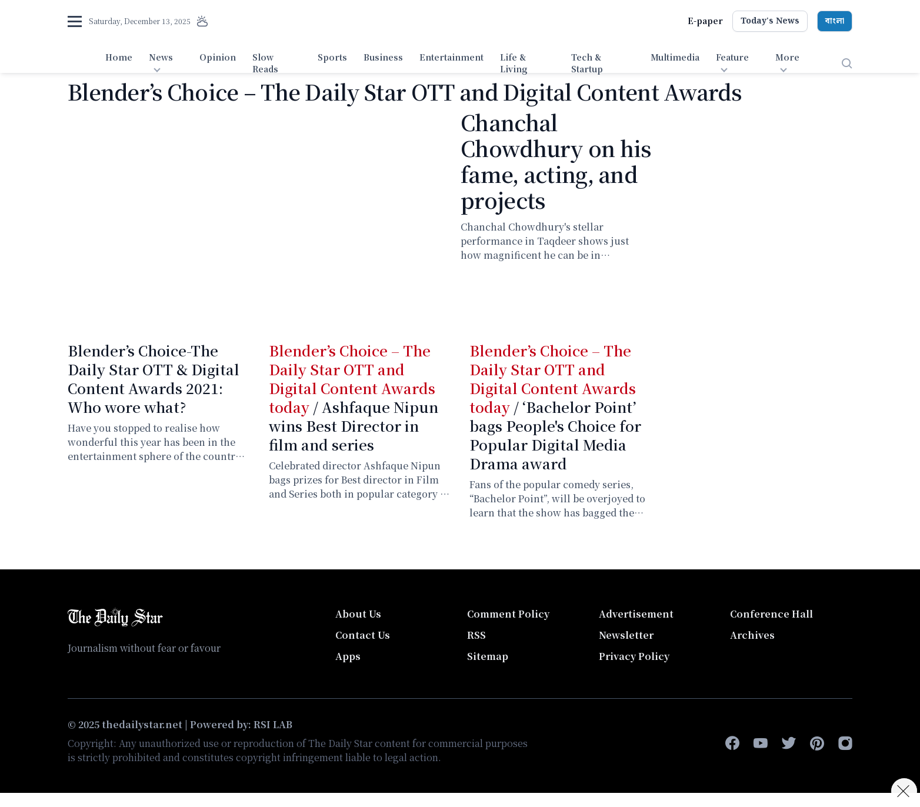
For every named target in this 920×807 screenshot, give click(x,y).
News (161, 57)
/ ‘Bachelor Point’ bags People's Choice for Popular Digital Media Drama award (555, 406)
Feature (732, 57)
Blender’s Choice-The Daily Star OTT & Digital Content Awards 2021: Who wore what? (153, 378)
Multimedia (675, 57)
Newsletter (626, 635)
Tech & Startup (587, 63)
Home (118, 57)
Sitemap (487, 656)
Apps (348, 656)
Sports (332, 57)
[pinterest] (817, 743)
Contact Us (362, 635)
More (787, 57)
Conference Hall (771, 614)
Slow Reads (265, 63)
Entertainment (451, 57)
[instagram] (845, 743)
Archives (752, 635)
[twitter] (789, 743)
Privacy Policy (634, 656)
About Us (358, 614)
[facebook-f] (732, 743)
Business (383, 57)
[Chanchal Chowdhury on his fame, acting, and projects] (257, 215)
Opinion (217, 57)
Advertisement (636, 614)
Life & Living (514, 63)
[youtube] (761, 743)
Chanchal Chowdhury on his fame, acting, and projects (556, 161)
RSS (476, 635)
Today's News (770, 21)
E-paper (705, 20)
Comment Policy (508, 614)
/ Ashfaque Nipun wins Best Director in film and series (353, 397)
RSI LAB (273, 724)
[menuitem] (118, 63)
